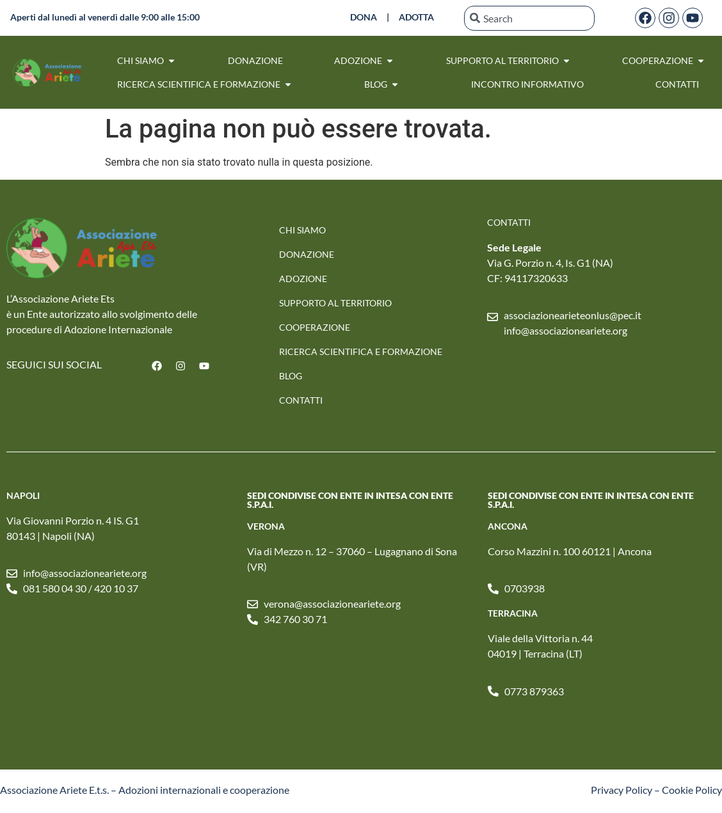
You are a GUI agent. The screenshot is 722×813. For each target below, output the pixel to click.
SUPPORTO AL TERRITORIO (335, 302)
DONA (363, 17)
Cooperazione (314, 327)
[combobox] (529, 18)
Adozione (303, 278)
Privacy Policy (621, 790)
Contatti (301, 400)
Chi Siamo (302, 230)
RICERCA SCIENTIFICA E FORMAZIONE (360, 351)
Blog (290, 375)
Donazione (306, 254)
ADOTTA (416, 17)
